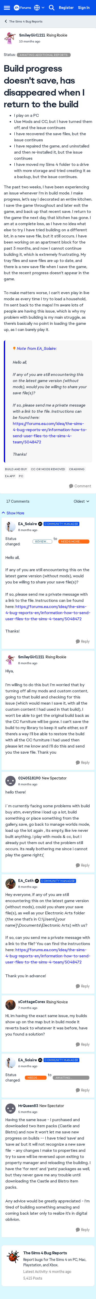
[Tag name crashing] (77, 469)
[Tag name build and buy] (16, 469)
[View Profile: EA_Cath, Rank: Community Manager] (10, 884)
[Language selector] (39, 8)
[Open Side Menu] (7, 8)
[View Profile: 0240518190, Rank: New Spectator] (10, 781)
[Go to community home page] (22, 7)
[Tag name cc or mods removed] (48, 469)
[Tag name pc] (21, 476)
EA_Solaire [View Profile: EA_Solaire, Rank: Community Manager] (27, 524)
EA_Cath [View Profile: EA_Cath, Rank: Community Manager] (26, 880)
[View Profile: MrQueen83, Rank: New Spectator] (10, 1108)
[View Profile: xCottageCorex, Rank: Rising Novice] (10, 1005)
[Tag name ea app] (10, 476)
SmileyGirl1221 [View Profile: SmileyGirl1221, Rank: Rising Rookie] (32, 35)
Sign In (84, 7)
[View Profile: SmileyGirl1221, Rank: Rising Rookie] (10, 38)
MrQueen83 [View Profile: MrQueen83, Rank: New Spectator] (28, 1105)
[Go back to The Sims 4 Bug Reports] (56, 1253)
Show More (12, 513)
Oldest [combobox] (82, 501)
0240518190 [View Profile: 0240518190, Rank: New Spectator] (29, 778)
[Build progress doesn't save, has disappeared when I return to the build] (48, 530)
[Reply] (83, 641)
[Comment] (80, 486)
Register (66, 7)
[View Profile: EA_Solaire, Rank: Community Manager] (10, 527)
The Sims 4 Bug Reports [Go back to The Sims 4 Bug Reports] (23, 21)
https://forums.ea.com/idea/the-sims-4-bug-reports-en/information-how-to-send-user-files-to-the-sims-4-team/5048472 (47, 613)
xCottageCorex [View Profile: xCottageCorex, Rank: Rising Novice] (31, 1001)
